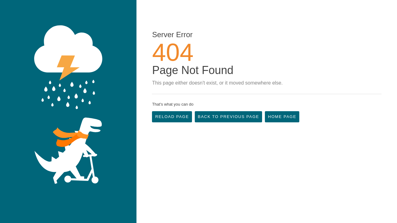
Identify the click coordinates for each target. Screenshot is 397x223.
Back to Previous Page (228, 116)
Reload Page (172, 116)
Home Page (282, 116)
